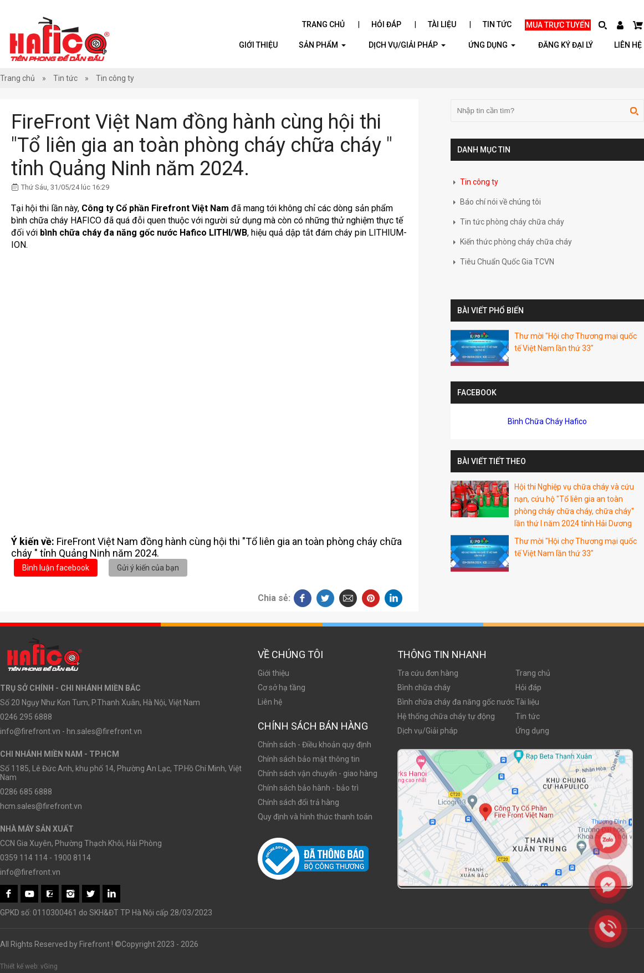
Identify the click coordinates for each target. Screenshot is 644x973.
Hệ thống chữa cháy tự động (446, 716)
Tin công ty (115, 78)
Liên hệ (628, 44)
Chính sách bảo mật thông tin (309, 759)
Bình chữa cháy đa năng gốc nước (455, 701)
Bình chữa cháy (424, 687)
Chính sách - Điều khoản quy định (314, 744)
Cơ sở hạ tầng (281, 687)
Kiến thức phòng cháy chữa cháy (511, 241)
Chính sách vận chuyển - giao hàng (317, 773)
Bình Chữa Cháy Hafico (547, 421)
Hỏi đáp (386, 24)
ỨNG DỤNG (491, 44)
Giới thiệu (258, 44)
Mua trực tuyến (558, 25)
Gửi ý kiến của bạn (148, 567)
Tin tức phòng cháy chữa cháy (507, 221)
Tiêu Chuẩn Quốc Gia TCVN (502, 261)
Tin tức (497, 24)
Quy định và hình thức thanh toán (315, 816)
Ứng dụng (532, 730)
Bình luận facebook (55, 567)
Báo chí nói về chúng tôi (496, 201)
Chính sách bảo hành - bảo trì (308, 787)
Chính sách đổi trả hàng (298, 802)
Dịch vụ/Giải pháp (407, 44)
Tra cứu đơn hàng (427, 673)
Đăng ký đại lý (565, 44)
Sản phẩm (322, 44)
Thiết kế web (18, 966)
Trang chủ (323, 24)
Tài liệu (442, 24)
